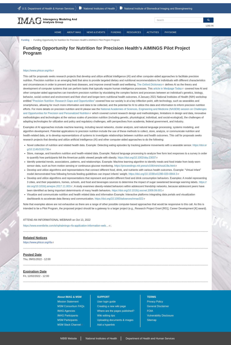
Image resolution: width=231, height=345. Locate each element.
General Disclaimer (158, 306)
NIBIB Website (68, 338)
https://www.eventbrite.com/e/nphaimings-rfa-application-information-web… (67, 225)
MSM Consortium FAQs (70, 306)
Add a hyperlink (106, 324)
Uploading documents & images (115, 320)
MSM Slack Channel (70, 324)
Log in (209, 25)
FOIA (150, 311)
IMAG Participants (67, 315)
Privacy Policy (155, 301)
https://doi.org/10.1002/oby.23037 (138, 157)
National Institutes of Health (99, 8)
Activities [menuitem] (153, 32)
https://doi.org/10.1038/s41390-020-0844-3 (154, 174)
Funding (25, 40)
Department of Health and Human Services (150, 338)
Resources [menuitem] (134, 32)
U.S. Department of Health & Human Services (48, 8)
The (150, 84)
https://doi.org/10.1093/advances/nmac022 (120, 198)
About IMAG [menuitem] (74, 32)
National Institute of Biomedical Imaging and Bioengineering (158, 8)
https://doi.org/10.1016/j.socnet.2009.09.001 (138, 190)
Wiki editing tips (106, 315)
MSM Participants (67, 320)
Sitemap (152, 320)
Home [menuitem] (58, 32)
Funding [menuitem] (116, 32)
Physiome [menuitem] (170, 32)
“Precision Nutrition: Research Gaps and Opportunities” (63, 101)
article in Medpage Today (168, 88)
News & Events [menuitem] (96, 32)
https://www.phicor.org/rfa (38, 70)
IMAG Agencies (66, 311)
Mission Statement (68, 301)
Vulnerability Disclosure (160, 315)
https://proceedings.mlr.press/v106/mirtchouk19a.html (145, 165)
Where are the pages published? (115, 311)
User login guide (106, 301)
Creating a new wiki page (111, 306)
